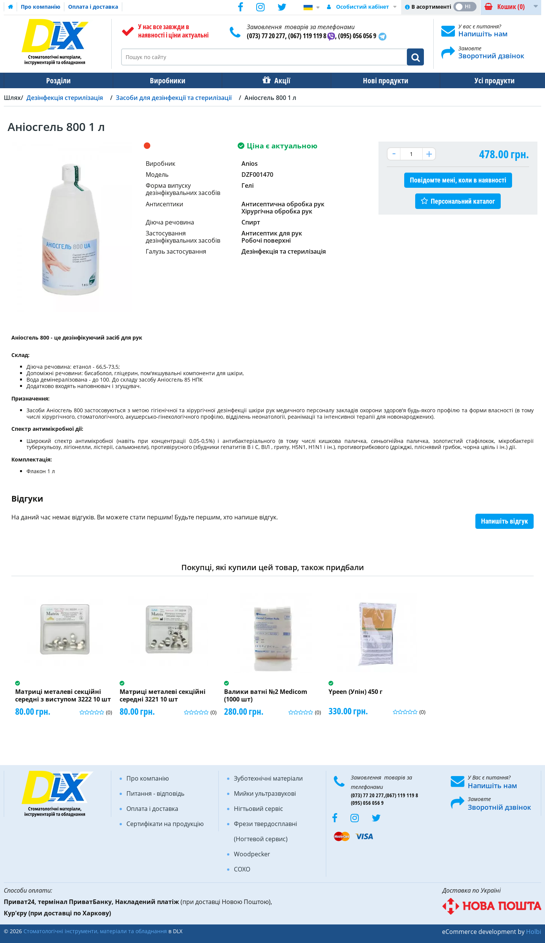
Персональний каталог (463, 201)
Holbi (533, 931)
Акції (279, 80)
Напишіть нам (483, 33)
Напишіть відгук (504, 521)
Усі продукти (488, 80)
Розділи (57, 80)
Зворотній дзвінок (499, 807)
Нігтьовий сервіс (258, 808)
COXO (242, 869)
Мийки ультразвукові (265, 793)
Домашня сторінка (10, 6)
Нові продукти (380, 80)
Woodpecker (252, 854)
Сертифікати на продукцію (165, 824)
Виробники (165, 80)
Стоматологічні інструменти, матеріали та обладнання (95, 931)
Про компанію (40, 6)
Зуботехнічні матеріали (268, 778)
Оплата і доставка (93, 6)
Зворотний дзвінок (491, 55)
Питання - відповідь (155, 793)
